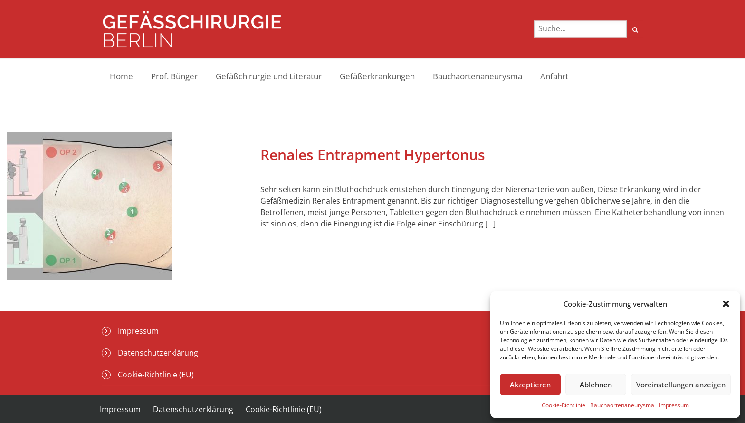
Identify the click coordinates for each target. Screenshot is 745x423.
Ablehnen (596, 384)
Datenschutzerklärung (158, 353)
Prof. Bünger (174, 76)
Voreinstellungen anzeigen (681, 384)
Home (121, 76)
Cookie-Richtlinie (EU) (156, 374)
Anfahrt (554, 76)
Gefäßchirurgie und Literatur (269, 76)
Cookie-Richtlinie (563, 405)
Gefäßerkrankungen (377, 76)
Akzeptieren (530, 384)
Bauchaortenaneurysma (622, 405)
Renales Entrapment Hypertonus (372, 154)
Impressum (674, 405)
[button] (726, 304)
